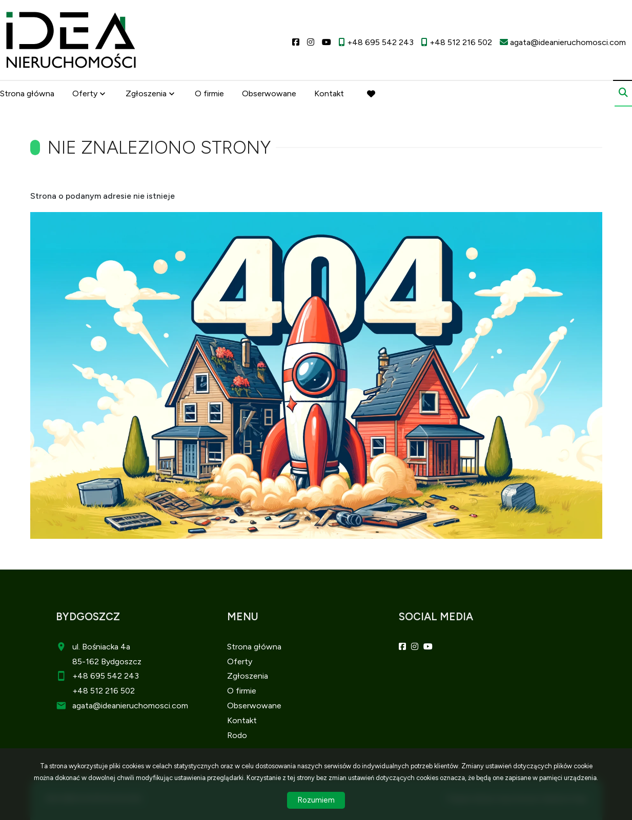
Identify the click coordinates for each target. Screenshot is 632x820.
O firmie (209, 93)
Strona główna (27, 93)
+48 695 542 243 (105, 676)
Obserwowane (269, 93)
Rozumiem (316, 800)
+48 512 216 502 (103, 691)
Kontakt (329, 93)
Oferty (84, 93)
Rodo (237, 735)
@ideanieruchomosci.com (140, 705)
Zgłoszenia (146, 93)
